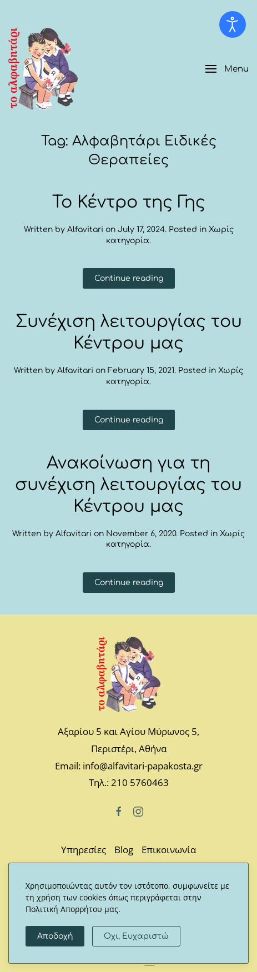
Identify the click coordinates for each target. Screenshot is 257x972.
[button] (227, 69)
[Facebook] (118, 810)
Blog (123, 849)
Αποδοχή (55, 936)
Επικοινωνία (169, 849)
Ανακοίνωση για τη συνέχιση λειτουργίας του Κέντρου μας (128, 485)
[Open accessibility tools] (232, 24)
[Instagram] (138, 810)
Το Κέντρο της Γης (128, 202)
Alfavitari (85, 229)
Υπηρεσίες (83, 849)
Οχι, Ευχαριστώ (136, 936)
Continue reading (128, 278)
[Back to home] (43, 69)
